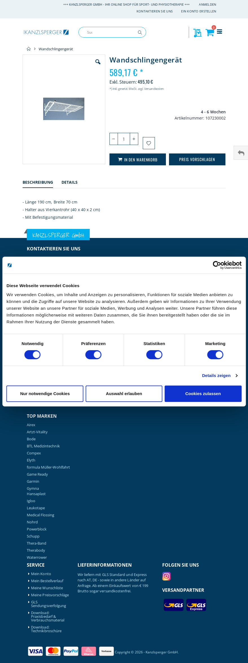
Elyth (31, 460)
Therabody (36, 550)
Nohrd (32, 522)
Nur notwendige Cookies (45, 393)
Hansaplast (36, 494)
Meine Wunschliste (47, 588)
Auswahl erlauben (124, 393)
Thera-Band (37, 543)
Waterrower (37, 557)
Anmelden (207, 4)
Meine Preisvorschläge (50, 595)
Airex (31, 425)
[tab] (42, 183)
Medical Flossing (40, 515)
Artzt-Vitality (37, 432)
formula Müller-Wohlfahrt (48, 467)
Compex (34, 453)
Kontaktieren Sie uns (155, 11)
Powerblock (37, 529)
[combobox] (112, 32)
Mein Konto (41, 574)
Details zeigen (216, 375)
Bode (31, 439)
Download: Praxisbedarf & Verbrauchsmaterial (47, 616)
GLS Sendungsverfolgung (48, 604)
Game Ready (37, 474)
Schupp (33, 536)
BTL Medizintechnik (43, 446)
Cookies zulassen (203, 393)
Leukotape (36, 508)
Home (29, 49)
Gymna (33, 488)
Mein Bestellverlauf (47, 581)
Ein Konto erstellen (198, 11)
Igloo (31, 501)
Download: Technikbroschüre (46, 629)
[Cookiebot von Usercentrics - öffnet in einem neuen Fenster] (217, 265)
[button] (98, 66)
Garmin (33, 481)
